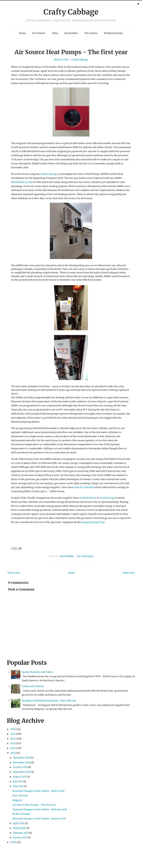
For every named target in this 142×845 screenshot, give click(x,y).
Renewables (71, 33)
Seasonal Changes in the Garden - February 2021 (39, 809)
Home (22, 33)
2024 (13, 738)
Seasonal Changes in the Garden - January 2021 (39, 818)
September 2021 (22, 771)
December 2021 (21, 757)
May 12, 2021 (61, 59)
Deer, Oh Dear (20, 795)
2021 (12, 752)
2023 (13, 743)
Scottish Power (87, 497)
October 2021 (20, 767)
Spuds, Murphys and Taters (37, 672)
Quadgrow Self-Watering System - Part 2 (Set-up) (49, 700)
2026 (13, 729)
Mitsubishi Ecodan (22, 182)
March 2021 (19, 828)
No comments (85, 556)
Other (55, 33)
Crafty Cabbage (71, 11)
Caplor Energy (48, 173)
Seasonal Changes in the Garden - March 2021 (38, 790)
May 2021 (18, 786)
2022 (13, 748)
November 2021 (21, 762)
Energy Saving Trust (93, 522)
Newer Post (13, 572)
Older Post (129, 572)
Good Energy (107, 497)
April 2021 (18, 823)
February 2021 (21, 832)
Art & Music (39, 33)
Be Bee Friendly (21, 814)
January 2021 (20, 837)
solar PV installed (84, 487)
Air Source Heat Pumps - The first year (71, 52)
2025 (13, 733)
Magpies (17, 800)
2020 (13, 842)
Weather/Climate (113, 33)
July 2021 (18, 781)
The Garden (91, 33)
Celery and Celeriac (33, 686)
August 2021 (19, 776)
